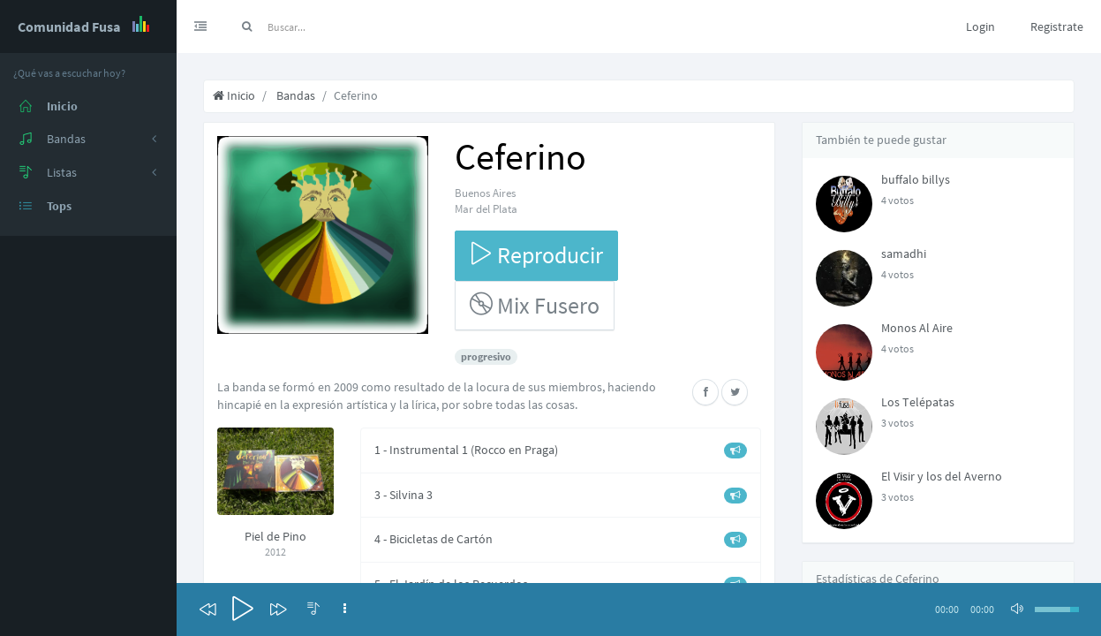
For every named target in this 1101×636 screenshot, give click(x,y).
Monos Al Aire (917, 328)
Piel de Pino (275, 536)
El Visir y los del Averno (941, 476)
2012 (275, 551)
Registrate (1056, 26)
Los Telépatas (917, 402)
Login (980, 26)
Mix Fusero (535, 305)
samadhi (903, 253)
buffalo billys (915, 179)
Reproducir (536, 254)
